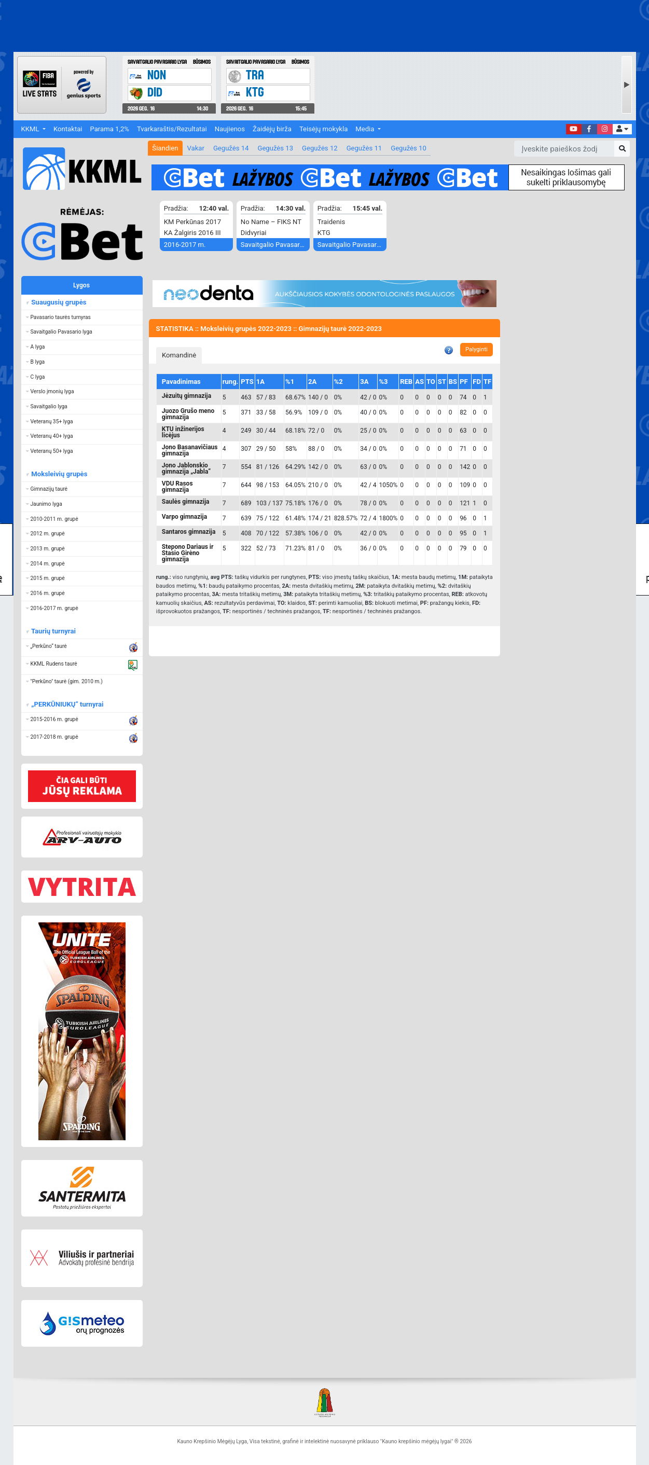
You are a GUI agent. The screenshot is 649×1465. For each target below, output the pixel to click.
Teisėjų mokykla (323, 129)
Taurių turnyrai (53, 631)
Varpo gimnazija (184, 516)
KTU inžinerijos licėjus (183, 432)
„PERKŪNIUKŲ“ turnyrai (67, 704)
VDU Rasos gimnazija (177, 486)
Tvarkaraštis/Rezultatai (172, 129)
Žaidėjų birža (272, 129)
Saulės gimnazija (186, 501)
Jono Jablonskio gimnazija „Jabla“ (186, 468)
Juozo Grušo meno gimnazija (188, 414)
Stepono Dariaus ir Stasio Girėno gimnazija (188, 553)
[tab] (179, 355)
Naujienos (230, 129)
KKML (31, 129)
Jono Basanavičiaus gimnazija (190, 450)
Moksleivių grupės (58, 474)
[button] (622, 129)
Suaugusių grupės (58, 302)
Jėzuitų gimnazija (186, 395)
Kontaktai (67, 129)
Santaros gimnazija (189, 531)
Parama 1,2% (109, 129)
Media (365, 129)
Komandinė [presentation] (179, 355)
